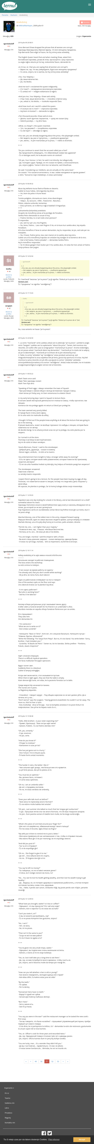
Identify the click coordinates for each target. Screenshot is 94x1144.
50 (41, 1061)
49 (36, 1061)
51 (47, 1061)
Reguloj (8, 1118)
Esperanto (9, 1088)
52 (52, 1061)
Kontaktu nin (10, 1122)
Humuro (13, 15)
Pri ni (7, 1093)
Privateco (8, 1113)
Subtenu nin (9, 1103)
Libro (7, 1108)
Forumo (5, 15)
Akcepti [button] (82, 1140)
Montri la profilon (9, 276)
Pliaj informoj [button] (53, 1139)
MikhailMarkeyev (25, 25)
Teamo (7, 1098)
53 (58, 1061)
